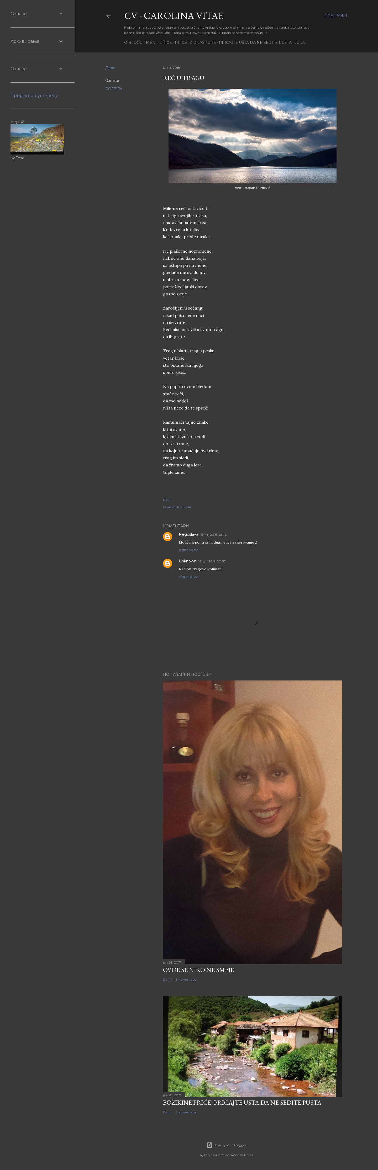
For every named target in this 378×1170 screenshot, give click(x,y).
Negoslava (188, 534)
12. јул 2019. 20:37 (212, 561)
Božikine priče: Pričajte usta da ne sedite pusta (242, 1102)
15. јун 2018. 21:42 (213, 534)
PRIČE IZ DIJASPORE (195, 42)
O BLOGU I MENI (140, 42)
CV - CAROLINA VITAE (173, 15)
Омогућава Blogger (226, 1145)
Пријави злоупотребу (34, 95)
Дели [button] (110, 68)
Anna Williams (242, 1155)
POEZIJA (113, 89)
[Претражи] (335, 15)
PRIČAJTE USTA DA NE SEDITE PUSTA (255, 42)
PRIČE (166, 42)
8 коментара (186, 979)
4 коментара (186, 1112)
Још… (300, 42)
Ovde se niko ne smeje (198, 970)
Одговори (188, 550)
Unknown (187, 561)
